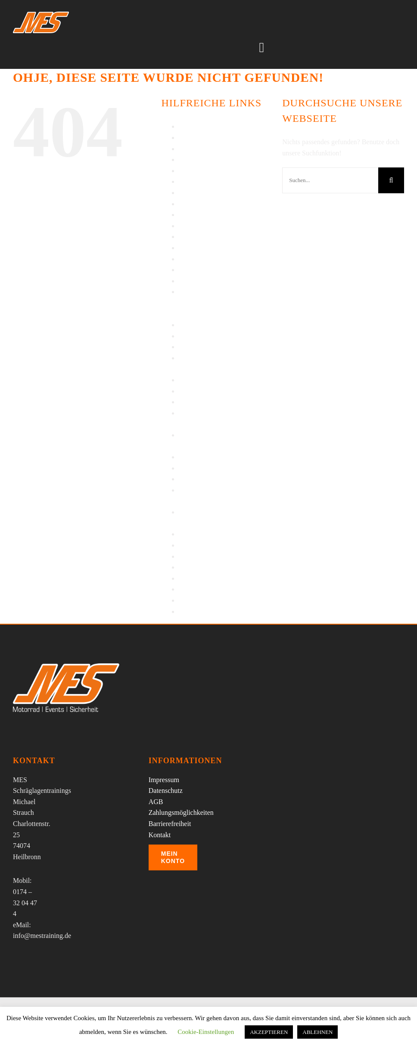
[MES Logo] (66, 666)
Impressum (194, 236)
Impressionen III (201, 203)
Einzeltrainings (200, 170)
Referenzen (194, 336)
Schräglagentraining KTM (215, 401)
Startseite (192, 479)
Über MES (193, 567)
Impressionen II (200, 192)
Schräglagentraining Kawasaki (221, 391)
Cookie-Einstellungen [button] (205, 1031)
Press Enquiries (200, 324)
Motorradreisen (200, 259)
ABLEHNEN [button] (317, 1032)
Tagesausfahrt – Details (211, 545)
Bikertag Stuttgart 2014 (211, 148)
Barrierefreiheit (200, 137)
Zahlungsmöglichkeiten (181, 812)
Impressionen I (199, 181)
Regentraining (198, 346)
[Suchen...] (330, 180)
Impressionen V (200, 225)
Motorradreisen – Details (213, 269)
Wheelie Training (203, 600)
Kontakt (190, 247)
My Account (196, 281)
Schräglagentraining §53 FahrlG (223, 380)
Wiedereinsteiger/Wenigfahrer (220, 611)
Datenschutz (196, 159)
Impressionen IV (202, 214)
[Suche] (391, 180)
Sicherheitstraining (205, 468)
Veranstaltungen (201, 578)
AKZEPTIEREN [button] (269, 1032)
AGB (186, 126)
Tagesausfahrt (198, 534)
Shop (186, 457)
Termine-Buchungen (207, 556)
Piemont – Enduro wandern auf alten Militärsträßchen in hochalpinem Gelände (222, 302)
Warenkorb (194, 589)
